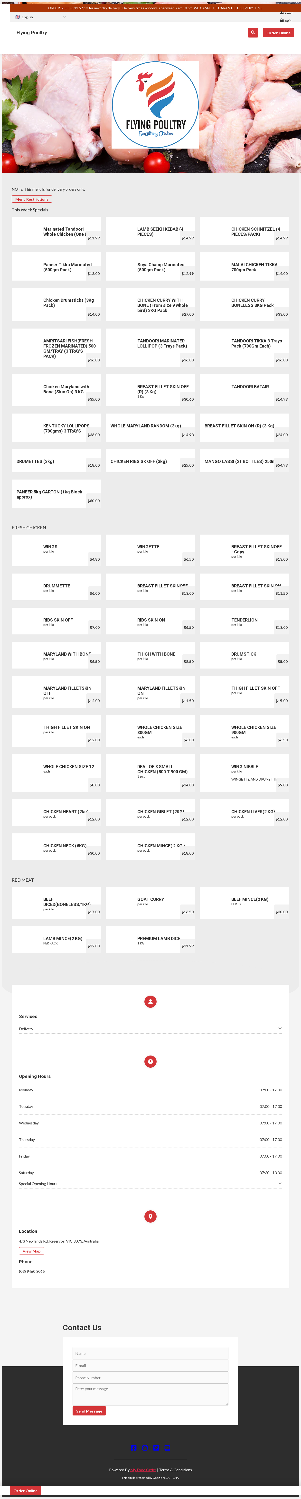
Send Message (89, 1411)
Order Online (278, 32)
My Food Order (143, 1469)
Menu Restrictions (31, 199)
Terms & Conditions (175, 1469)
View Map (32, 1251)
